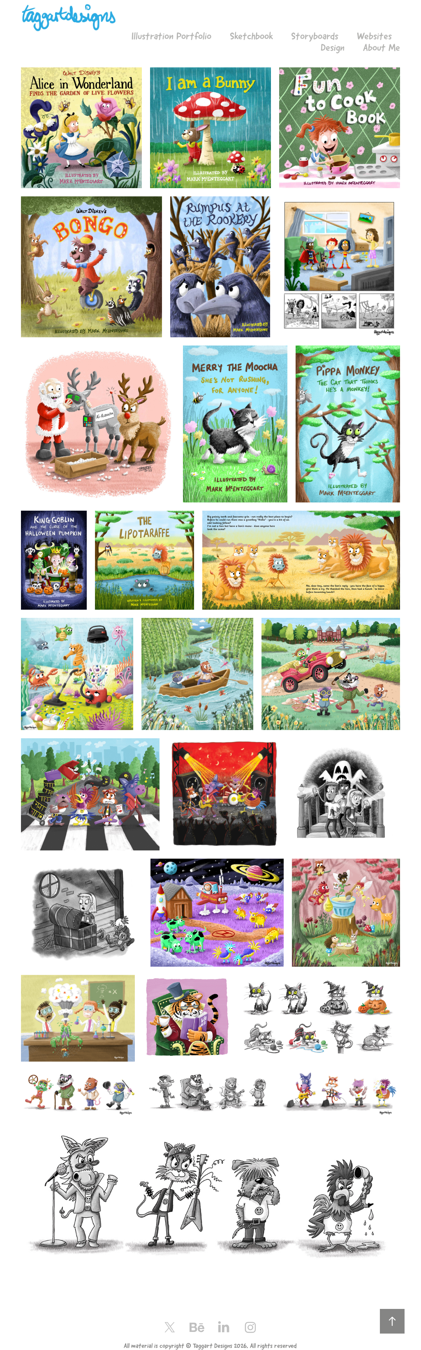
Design (333, 47)
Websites (374, 36)
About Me (381, 47)
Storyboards (314, 36)
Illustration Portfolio (171, 36)
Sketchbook (251, 36)
